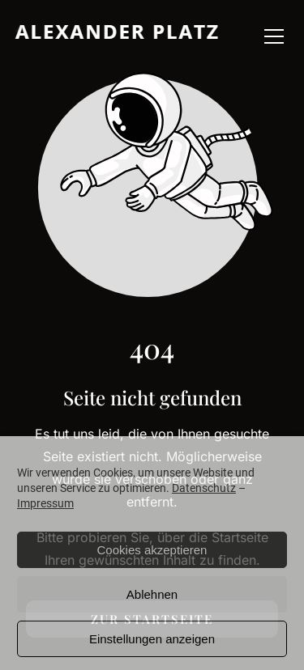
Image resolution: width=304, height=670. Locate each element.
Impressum (45, 503)
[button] (274, 36)
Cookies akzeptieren (152, 550)
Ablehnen (152, 594)
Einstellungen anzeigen (152, 639)
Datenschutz (204, 487)
